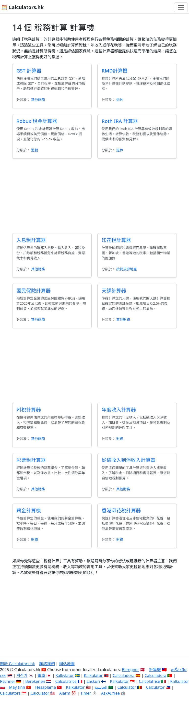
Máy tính (17, 687)
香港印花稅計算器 (121, 510)
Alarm (64, 693)
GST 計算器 (28, 70)
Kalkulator (93, 675)
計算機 (155, 669)
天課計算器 (114, 290)
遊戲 (34, 150)
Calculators (10, 693)
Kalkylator (65, 675)
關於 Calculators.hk (17, 663)
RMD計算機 (115, 70)
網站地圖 (67, 663)
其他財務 (38, 99)
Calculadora (124, 675)
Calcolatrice (149, 681)
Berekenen (35, 681)
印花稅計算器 (116, 240)
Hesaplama (45, 687)
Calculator (126, 687)
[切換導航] (181, 7)
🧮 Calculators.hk (22, 7)
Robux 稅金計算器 (36, 121)
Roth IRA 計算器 (120, 121)
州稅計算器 (28, 409)
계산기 (21, 675)
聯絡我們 (47, 663)
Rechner (7, 681)
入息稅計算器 (31, 240)
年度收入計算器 (119, 409)
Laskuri (93, 681)
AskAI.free (110, 693)
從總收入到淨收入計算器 (128, 460)
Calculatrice (66, 681)
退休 (119, 99)
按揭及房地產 (126, 269)
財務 (119, 438)
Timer (85, 693)
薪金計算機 (28, 510)
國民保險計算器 (33, 290)
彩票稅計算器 (31, 460)
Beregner (130, 669)
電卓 (41, 675)
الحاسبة (101, 687)
